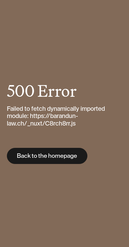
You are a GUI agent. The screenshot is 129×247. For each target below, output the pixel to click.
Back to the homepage (47, 156)
